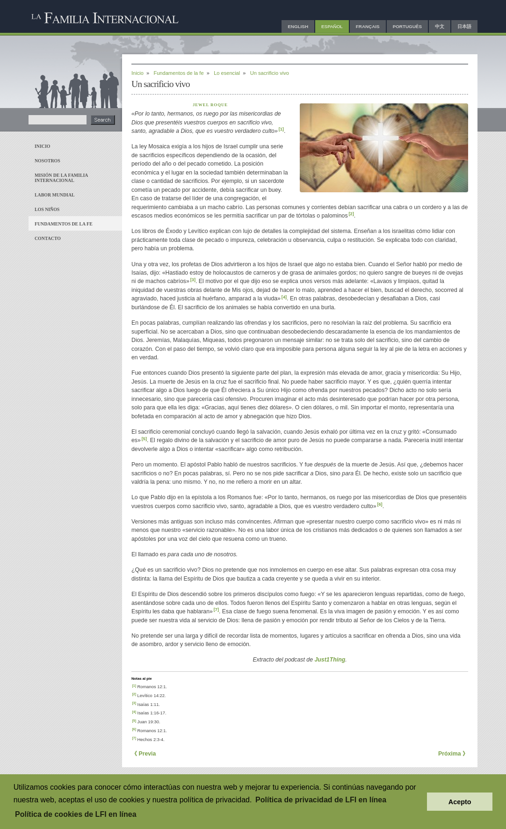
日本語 (464, 26)
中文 (439, 26)
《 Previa (143, 753)
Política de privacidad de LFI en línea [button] (320, 800)
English (298, 26)
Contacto (48, 238)
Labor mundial (55, 194)
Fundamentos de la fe (64, 223)
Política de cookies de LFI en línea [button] (76, 814)
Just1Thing (330, 659)
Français (368, 26)
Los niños (47, 209)
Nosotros (47, 160)
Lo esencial (227, 73)
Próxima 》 (453, 753)
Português (407, 26)
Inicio (42, 146)
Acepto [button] (459, 802)
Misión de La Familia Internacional (61, 178)
